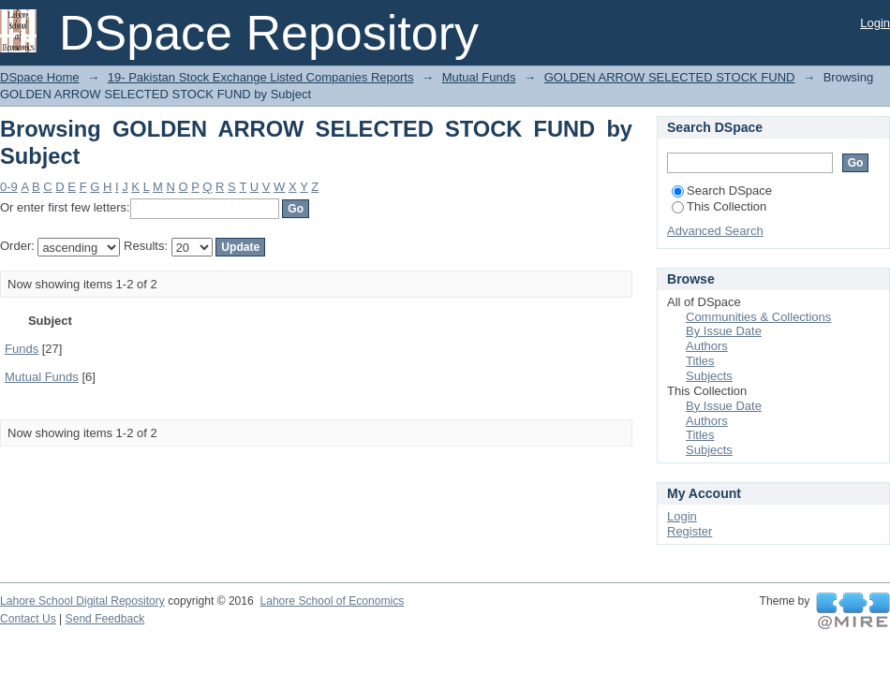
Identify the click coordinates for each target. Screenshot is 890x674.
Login (875, 23)
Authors (707, 346)
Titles (700, 361)
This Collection (719, 206)
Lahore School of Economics (332, 601)
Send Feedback (105, 618)
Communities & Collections (758, 317)
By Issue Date (724, 331)
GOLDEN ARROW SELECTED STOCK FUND (669, 77)
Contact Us (28, 618)
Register (689, 531)
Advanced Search (715, 231)
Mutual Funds (479, 77)
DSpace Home (40, 77)
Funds (21, 349)
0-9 (9, 187)
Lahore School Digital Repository (82, 601)
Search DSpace (722, 190)
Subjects (709, 376)
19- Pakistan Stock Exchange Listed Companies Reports (261, 77)
